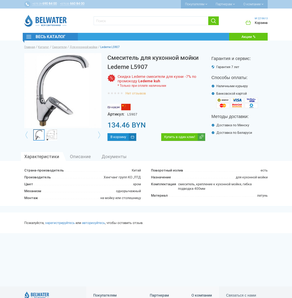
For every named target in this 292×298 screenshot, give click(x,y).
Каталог (43, 47)
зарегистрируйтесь (60, 223)
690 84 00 (44, 3)
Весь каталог (50, 36)
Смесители (59, 47)
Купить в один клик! (179, 137)
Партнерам (225, 4)
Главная (29, 47)
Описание (80, 156)
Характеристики (41, 156)
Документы (114, 156)
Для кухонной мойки (83, 47)
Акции (247, 37)
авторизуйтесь (93, 223)
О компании (253, 4)
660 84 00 (72, 3)
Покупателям (196, 4)
